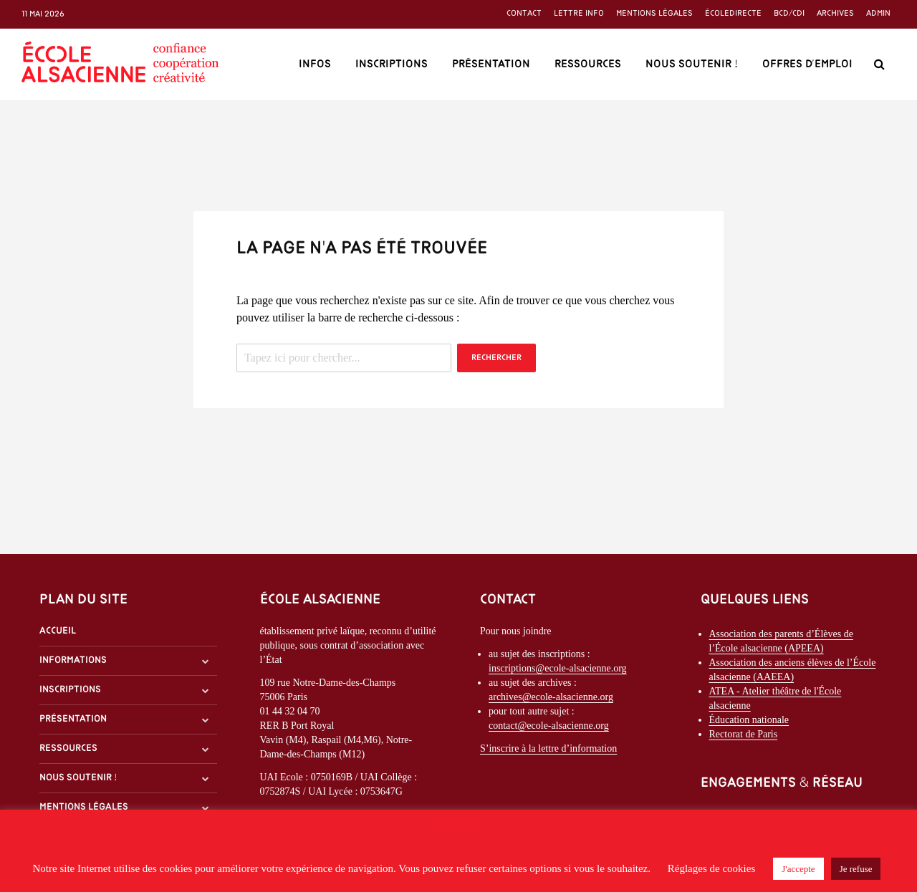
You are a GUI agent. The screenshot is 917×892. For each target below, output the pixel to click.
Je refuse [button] (856, 868)
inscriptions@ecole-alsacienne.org (558, 668)
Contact (524, 13)
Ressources (587, 64)
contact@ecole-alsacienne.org (549, 725)
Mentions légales (654, 13)
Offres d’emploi (807, 64)
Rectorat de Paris (743, 734)
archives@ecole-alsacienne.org (551, 697)
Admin (878, 13)
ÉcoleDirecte (733, 13)
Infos (315, 64)
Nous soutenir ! (691, 64)
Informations (73, 660)
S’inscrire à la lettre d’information (548, 748)
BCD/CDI (789, 13)
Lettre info (579, 13)
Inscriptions (391, 64)
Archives (835, 13)
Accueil (57, 631)
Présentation (491, 64)
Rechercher (496, 358)
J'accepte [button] (798, 868)
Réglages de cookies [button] (711, 868)
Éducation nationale (749, 719)
